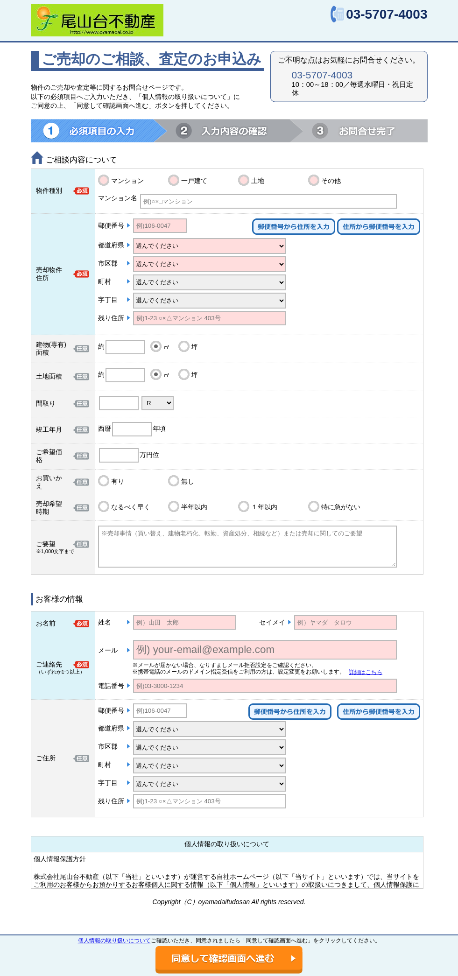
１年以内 (264, 507)
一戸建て (194, 180)
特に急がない (340, 507)
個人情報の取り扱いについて (114, 940)
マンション (127, 180)
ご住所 (46, 758)
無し (187, 481)
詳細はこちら (365, 672)
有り (117, 481)
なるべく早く (130, 507)
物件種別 (49, 190)
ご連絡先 (49, 664)
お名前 (46, 623)
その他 (331, 180)
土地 (257, 180)
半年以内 (194, 507)
